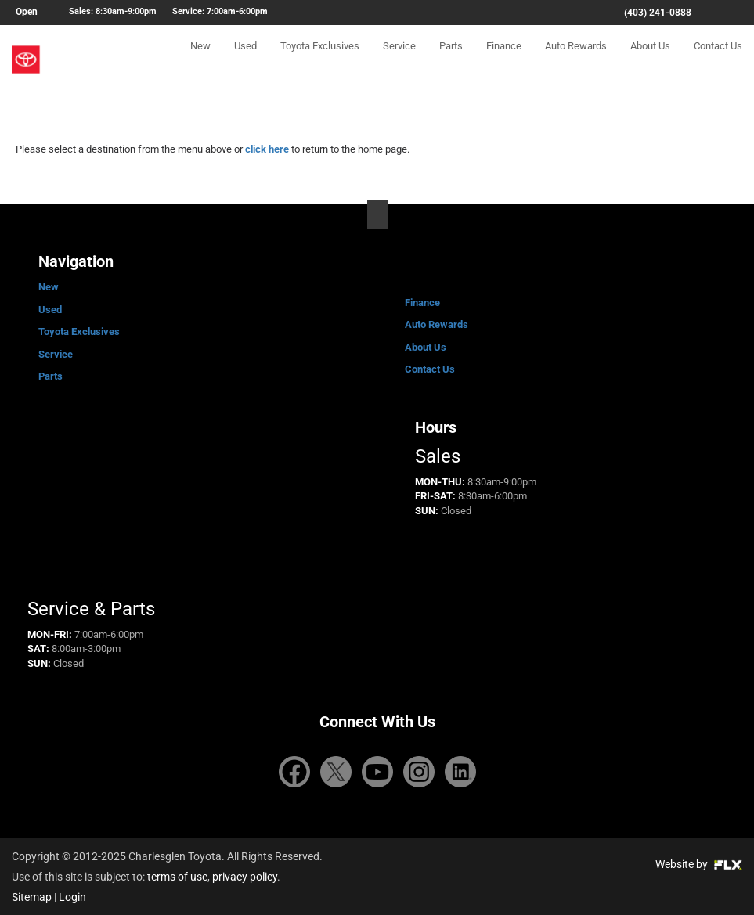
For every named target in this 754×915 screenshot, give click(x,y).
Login (72, 897)
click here (267, 149)
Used (245, 60)
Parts (451, 60)
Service (399, 60)
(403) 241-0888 (657, 12)
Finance (503, 60)
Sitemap (32, 897)
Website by (698, 864)
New (200, 60)
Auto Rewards (576, 60)
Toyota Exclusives (319, 60)
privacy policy (244, 876)
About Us (650, 60)
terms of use (177, 876)
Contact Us (718, 60)
